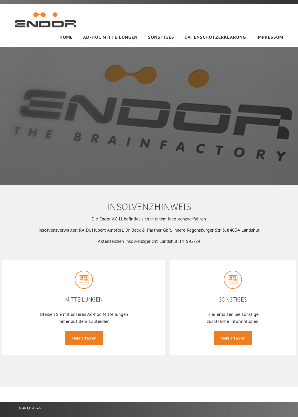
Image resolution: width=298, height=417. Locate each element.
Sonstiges (161, 37)
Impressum (269, 37)
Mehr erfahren (84, 338)
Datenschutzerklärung (215, 37)
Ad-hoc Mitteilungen (110, 37)
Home (66, 37)
